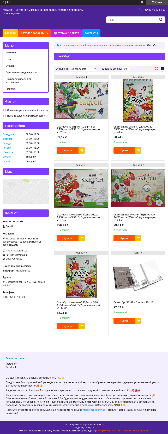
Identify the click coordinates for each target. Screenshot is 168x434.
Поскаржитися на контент (108, 431)
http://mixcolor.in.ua (16, 250)
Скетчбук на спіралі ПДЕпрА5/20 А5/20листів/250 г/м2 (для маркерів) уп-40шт (135, 129)
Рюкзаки (11, 89)
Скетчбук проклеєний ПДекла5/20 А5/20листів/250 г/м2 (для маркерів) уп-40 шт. (78, 305)
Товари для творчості (97, 45)
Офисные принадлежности (21, 72)
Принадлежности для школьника (18, 80)
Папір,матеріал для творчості (128, 45)
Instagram (11, 363)
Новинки (11, 52)
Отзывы (10, 65)
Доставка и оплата (66, 33)
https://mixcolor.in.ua (94, 409)
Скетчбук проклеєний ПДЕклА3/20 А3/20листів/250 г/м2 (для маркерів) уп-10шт (78, 217)
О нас (9, 59)
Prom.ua (100, 424)
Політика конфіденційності (136, 431)
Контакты (91, 33)
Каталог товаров (32, 33)
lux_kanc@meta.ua (16, 255)
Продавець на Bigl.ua (84, 427)
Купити (68, 150)
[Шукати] (160, 19)
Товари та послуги (71, 45)
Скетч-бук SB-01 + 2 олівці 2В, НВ (133, 302)
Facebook (11, 367)
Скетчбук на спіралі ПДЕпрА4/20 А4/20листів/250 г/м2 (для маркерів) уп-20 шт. (78, 129)
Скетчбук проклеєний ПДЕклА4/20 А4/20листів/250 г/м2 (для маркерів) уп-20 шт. (135, 217)
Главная (10, 33)
